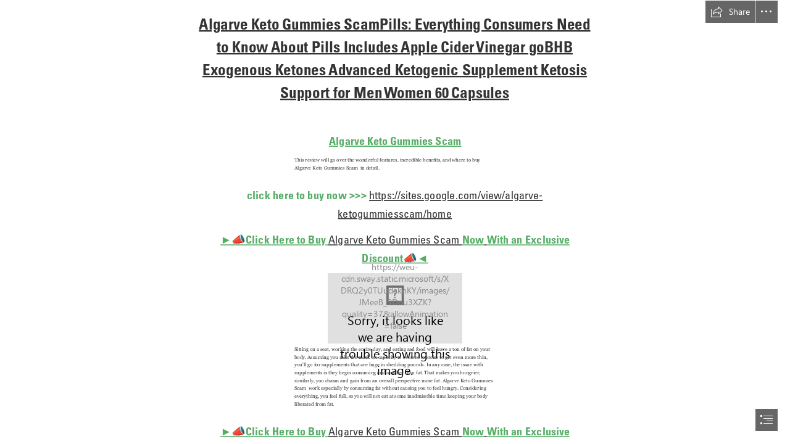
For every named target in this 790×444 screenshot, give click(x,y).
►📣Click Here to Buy (274, 239)
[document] (395, 222)
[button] (730, 12)
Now (473, 239)
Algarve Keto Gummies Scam (395, 141)
